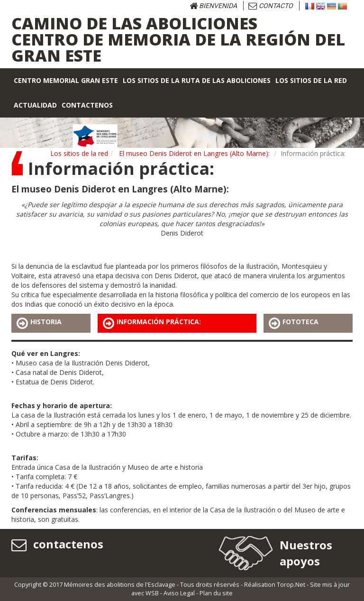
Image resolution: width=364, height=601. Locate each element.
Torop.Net (291, 585)
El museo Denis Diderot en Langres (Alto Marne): (194, 153)
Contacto (270, 5)
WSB (152, 593)
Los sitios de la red (79, 153)
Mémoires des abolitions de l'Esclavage (119, 585)
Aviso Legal (179, 593)
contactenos (57, 544)
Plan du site (216, 593)
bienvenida (213, 5)
